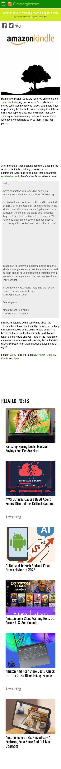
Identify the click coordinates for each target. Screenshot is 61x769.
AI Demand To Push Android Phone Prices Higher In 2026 (28, 567)
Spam (17, 358)
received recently (10, 176)
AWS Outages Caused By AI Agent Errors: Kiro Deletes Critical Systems (30, 501)
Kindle (4, 358)
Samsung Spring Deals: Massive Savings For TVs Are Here (27, 448)
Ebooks (51, 354)
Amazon (40, 354)
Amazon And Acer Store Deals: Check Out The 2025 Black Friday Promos (30, 673)
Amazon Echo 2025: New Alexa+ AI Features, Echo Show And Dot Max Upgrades (28, 741)
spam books (8, 102)
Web (12, 354)
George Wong (21, 17)
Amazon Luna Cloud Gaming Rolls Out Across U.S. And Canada (30, 620)
